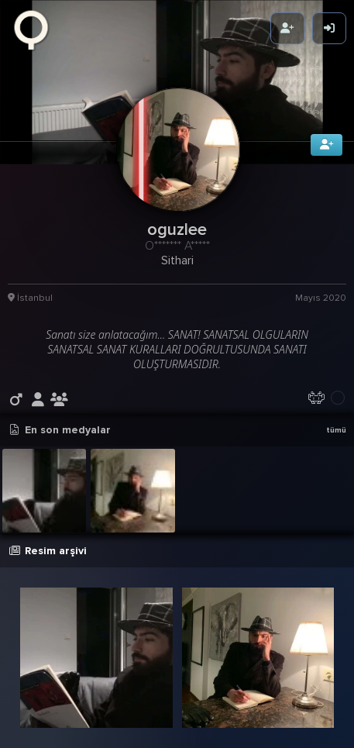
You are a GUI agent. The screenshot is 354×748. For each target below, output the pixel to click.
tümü (336, 428)
